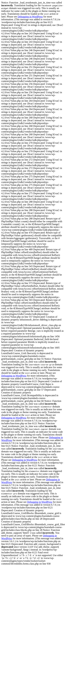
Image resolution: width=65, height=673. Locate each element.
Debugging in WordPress (30, 16)
